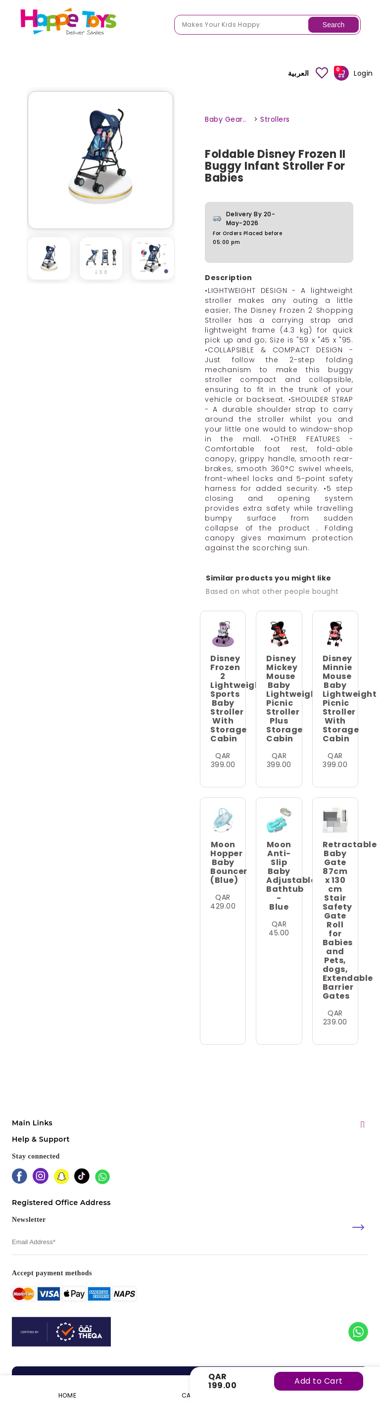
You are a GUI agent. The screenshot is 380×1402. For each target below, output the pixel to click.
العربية (298, 73)
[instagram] (40, 1177)
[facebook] (19, 1177)
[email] (190, 1242)
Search (333, 25)
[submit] (358, 1227)
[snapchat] (61, 1177)
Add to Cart (318, 1381)
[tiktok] (82, 1177)
